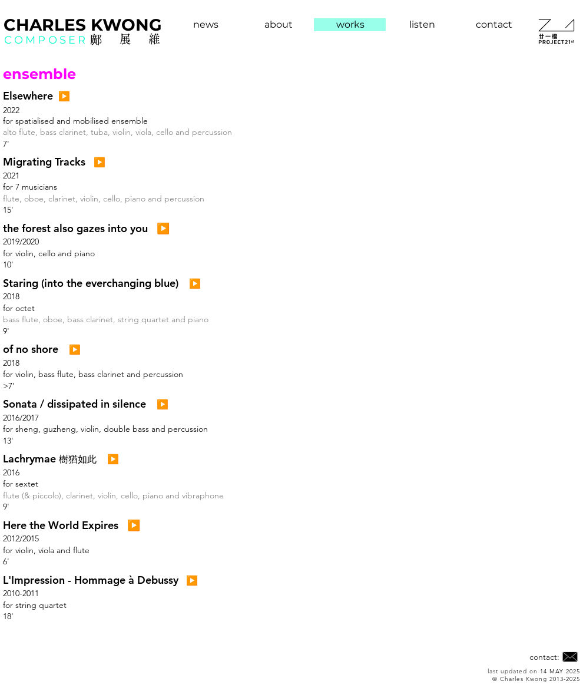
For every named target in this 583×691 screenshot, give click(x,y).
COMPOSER (46, 40)
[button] (28, 96)
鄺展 (119, 39)
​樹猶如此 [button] (78, 459)
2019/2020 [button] (21, 241)
